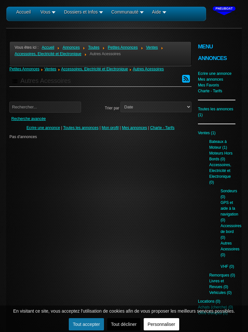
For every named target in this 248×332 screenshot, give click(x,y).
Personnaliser (161, 324)
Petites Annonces (24, 69)
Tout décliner (124, 324)
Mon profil (110, 128)
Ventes (51, 69)
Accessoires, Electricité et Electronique (94, 69)
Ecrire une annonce (43, 128)
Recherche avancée (28, 118)
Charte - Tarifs (162, 128)
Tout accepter (86, 324)
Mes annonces (134, 128)
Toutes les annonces (80, 128)
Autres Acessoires (148, 69)
